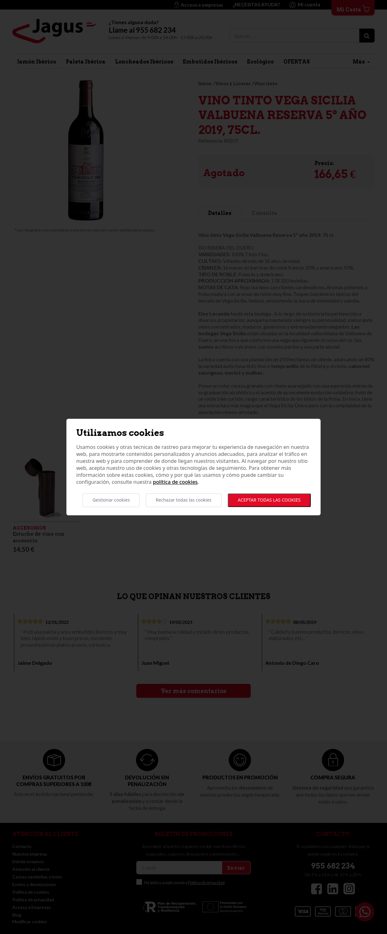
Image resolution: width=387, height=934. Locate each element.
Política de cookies (175, 482)
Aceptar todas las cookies (269, 500)
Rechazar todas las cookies (183, 500)
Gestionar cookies (111, 500)
